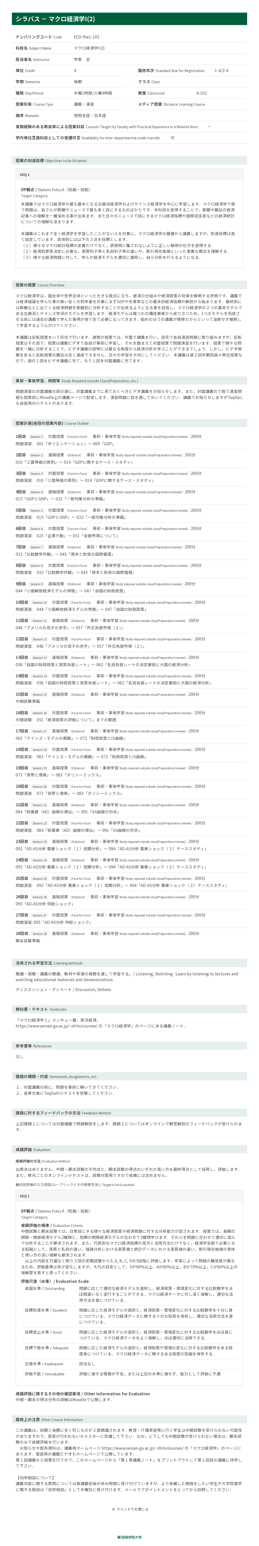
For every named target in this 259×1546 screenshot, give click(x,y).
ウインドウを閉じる (129, 1509)
